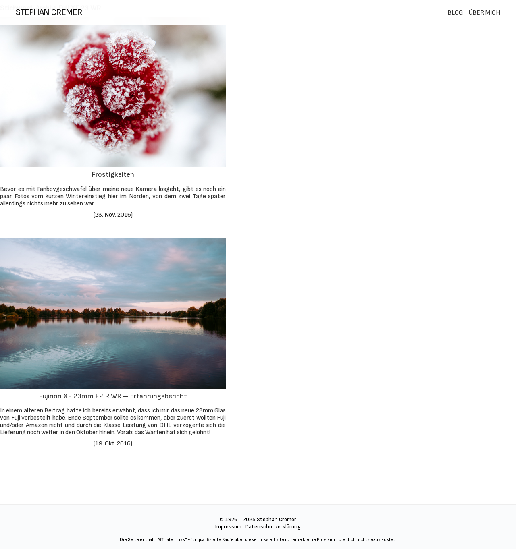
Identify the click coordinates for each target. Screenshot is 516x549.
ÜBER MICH (484, 13)
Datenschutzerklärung (273, 526)
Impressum (228, 526)
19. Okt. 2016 (113, 443)
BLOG (455, 13)
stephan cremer (49, 12)
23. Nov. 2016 (113, 215)
